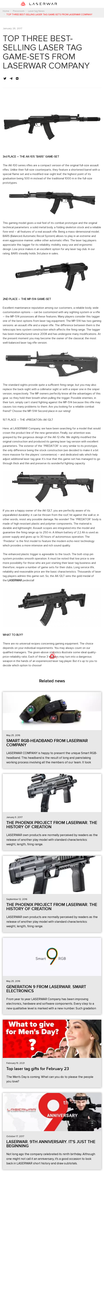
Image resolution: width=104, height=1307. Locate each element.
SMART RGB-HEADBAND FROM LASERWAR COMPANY (47, 743)
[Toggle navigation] (80, 4)
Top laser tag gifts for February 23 (37, 1068)
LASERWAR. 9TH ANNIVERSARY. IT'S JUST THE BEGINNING (50, 1144)
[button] (5, 78)
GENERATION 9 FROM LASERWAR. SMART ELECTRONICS (46, 989)
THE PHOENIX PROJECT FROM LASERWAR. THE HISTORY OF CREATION (51, 824)
